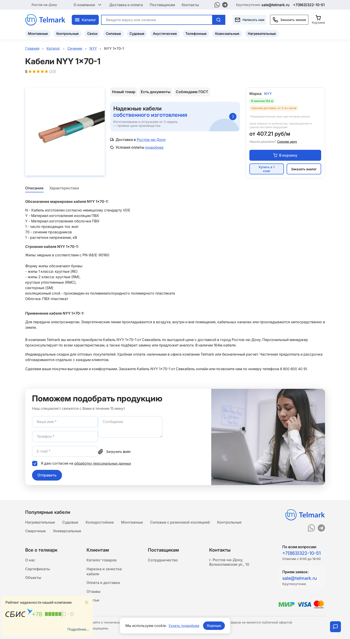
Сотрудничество (163, 560)
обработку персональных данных (104, 463)
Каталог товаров (102, 560)
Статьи (93, 602)
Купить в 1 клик (267, 169)
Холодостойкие (99, 521)
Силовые (113, 33)
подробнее (154, 148)
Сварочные (35, 530)
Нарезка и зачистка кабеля (104, 572)
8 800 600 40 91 (294, 369)
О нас (30, 560)
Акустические (165, 33)
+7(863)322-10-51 (309, 4)
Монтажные (38, 33)
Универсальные (67, 530)
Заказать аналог (304, 169)
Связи (92, 33)
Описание (34, 188)
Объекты (33, 578)
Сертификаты (37, 569)
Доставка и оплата (126, 4)
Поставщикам (162, 4)
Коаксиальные (227, 33)
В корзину (285, 155)
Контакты (190, 4)
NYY (268, 94)
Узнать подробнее (184, 625)
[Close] (86, 602)
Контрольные (67, 33)
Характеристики (64, 188)
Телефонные (196, 33)
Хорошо (214, 625)
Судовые (136, 33)
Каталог (85, 19)
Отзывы (93, 593)
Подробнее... (77, 629)
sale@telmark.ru (275, 4)
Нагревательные (262, 33)
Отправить (47, 475)
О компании (88, 4)
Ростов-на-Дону (44, 4)
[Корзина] (318, 19)
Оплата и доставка (103, 584)
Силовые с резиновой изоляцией (180, 521)
